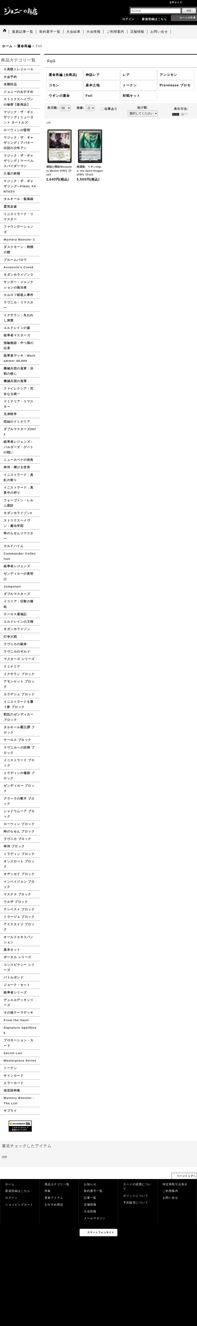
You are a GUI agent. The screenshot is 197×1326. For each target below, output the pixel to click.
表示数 (52, 107)
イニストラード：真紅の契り (19, 477)
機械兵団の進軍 (15, 381)
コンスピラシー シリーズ (19, 967)
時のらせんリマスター (19, 535)
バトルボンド (14, 977)
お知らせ (90, 1184)
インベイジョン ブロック (19, 884)
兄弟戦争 (10, 414)
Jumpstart (12, 586)
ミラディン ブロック (19, 854)
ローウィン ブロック (19, 824)
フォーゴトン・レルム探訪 (19, 503)
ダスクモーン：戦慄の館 (19, 249)
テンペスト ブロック (19, 909)
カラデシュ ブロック (19, 694)
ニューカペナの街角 (19, 459)
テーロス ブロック (17, 740)
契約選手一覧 (93, 1190)
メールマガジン (95, 1218)
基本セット (12, 949)
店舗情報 (90, 1204)
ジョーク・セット (17, 984)
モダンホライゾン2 (18, 513)
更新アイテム (54, 1197)
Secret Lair (13, 1053)
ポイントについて (135, 1195)
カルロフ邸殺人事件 (19, 295)
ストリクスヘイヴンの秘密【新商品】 (19, 101)
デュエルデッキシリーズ (19, 1002)
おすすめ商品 (54, 1204)
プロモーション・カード (19, 1042)
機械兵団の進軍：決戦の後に (19, 371)
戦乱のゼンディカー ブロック (19, 717)
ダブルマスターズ (17, 594)
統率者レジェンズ (17, 566)
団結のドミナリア (17, 421)
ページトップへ (186, 1176)
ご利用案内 (170, 1190)
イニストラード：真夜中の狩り (19, 490)
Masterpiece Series (20, 1060)
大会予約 (10, 77)
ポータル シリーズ (17, 957)
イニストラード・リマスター (19, 216)
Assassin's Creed (18, 267)
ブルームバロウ (15, 259)
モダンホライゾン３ (19, 274)
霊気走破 (10, 206)
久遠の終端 (12, 173)
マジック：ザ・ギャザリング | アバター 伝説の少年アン (19, 143)
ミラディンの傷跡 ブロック (19, 775)
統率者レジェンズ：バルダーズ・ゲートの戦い (19, 447)
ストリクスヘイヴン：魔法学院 (17, 523)
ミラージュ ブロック (19, 916)
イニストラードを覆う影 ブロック (19, 704)
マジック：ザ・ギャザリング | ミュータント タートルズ (19, 117)
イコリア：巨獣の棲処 (19, 604)
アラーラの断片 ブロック (19, 801)
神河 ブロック (14, 846)
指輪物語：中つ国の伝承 (19, 345)
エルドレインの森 (17, 327)
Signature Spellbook (20, 1030)
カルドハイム (14, 546)
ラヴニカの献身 (15, 644)
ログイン (128, 19)
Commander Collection (20, 556)
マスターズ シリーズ (19, 659)
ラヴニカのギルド (17, 651)
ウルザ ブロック (16, 901)
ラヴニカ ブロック (17, 838)
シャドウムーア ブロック (19, 813)
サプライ (10, 1110)
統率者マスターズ (17, 335)
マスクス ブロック (17, 894)
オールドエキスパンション (19, 939)
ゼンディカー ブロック (19, 788)
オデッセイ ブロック (19, 874)
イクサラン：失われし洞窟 (19, 317)
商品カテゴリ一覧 (57, 1184)
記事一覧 (90, 1197)
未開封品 (10, 84)
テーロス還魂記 (15, 614)
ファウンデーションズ (19, 229)
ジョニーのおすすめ (19, 91)
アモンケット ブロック (19, 684)
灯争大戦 (10, 636)
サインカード (14, 1075)
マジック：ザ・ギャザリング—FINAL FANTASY (20, 186)
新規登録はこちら (154, 19)
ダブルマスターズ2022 (20, 431)
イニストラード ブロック (19, 762)
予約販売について (135, 1202)
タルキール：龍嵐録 (19, 199)
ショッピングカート (19, 1204)
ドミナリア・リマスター (19, 404)
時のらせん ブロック (19, 831)
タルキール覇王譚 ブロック (19, 729)
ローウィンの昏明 (17, 130)
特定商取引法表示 (175, 1184)
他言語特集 (12, 1090)
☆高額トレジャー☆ (19, 69)
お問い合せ (170, 1197)
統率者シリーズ (15, 992)
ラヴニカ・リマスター (19, 305)
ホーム (10, 1184)
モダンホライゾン (17, 629)
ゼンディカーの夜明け (19, 576)
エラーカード (14, 1083)
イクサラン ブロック (19, 674)
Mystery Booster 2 (19, 239)
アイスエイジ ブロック (19, 926)
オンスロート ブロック (19, 864)
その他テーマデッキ (19, 1012)
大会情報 (90, 1211)
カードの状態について (137, 1187)
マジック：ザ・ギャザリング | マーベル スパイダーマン (19, 161)
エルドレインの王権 (19, 621)
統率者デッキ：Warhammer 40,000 (19, 358)
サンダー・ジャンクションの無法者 (19, 284)
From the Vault (16, 1020)
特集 (48, 1190)
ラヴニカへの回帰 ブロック (19, 750)
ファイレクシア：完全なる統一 (19, 391)
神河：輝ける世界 (17, 467)
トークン (10, 1068)
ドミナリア (12, 666)
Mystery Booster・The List (19, 1100)
